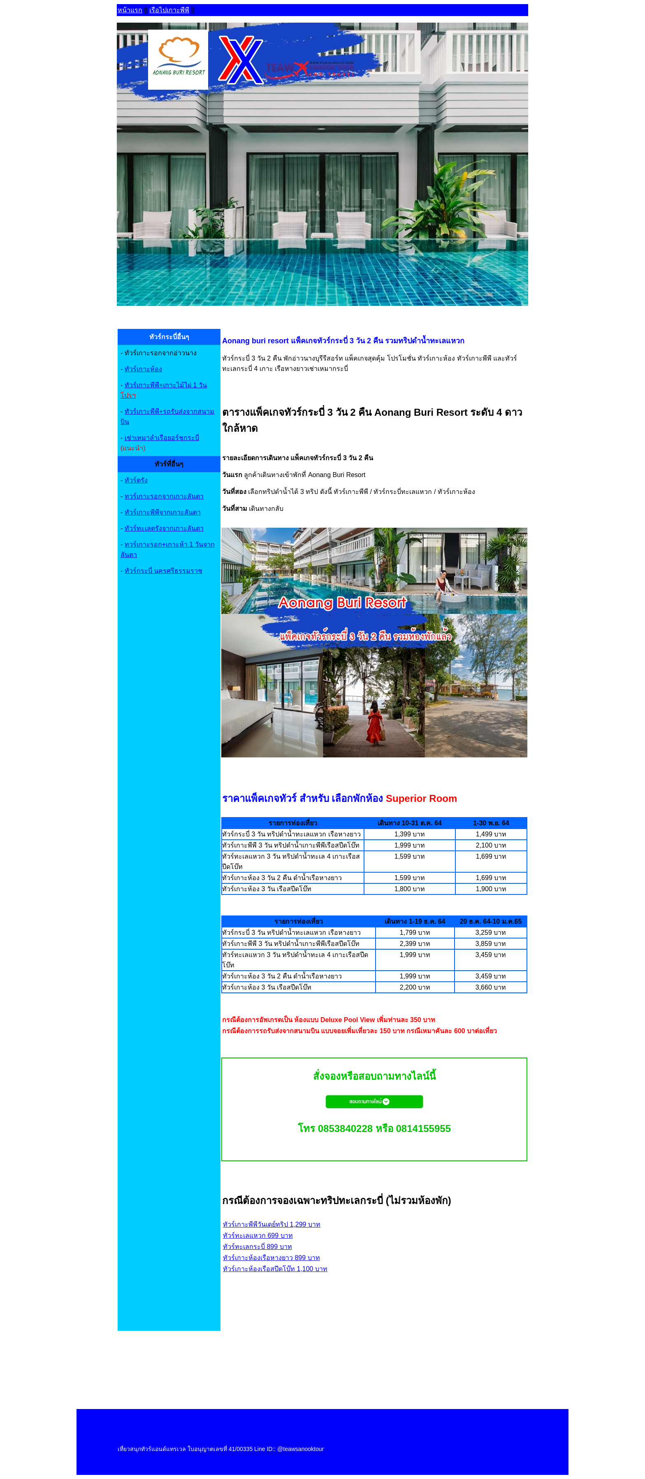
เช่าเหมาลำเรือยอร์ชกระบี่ (162, 437)
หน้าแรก (130, 10)
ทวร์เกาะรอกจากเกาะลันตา (164, 496)
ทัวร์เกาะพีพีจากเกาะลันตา (163, 512)
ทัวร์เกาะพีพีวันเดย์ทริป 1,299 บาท (271, 1224)
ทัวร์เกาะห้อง (143, 369)
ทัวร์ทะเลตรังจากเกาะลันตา (164, 528)
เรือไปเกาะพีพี (169, 10)
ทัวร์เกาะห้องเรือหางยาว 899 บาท (271, 1257)
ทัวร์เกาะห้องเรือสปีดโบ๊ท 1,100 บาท (275, 1268)
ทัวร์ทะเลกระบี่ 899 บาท (257, 1246)
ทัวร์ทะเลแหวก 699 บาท (258, 1235)
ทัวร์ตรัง (136, 480)
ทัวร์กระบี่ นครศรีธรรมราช (163, 570)
